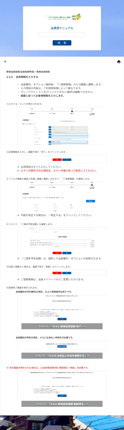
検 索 (62, 42)
